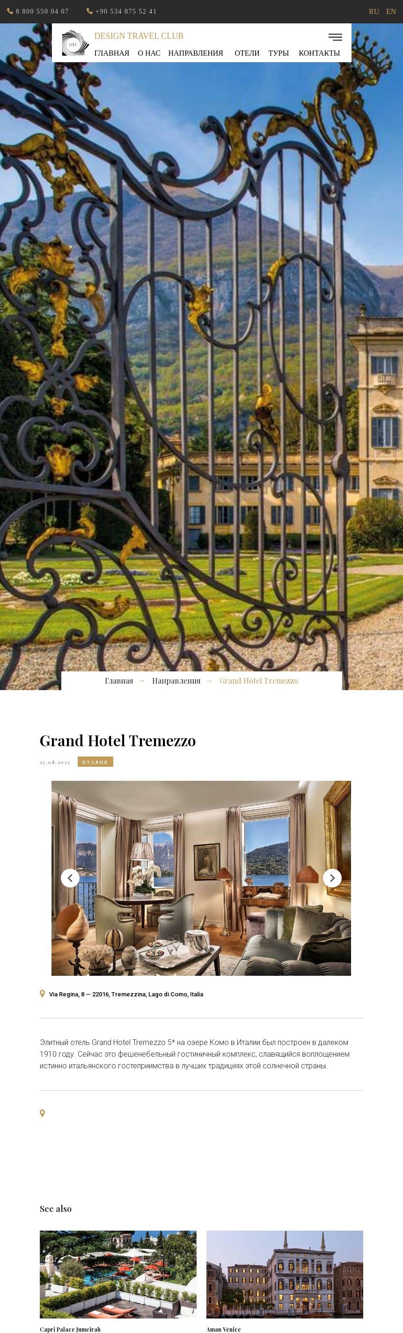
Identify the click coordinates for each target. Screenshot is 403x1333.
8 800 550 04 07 (42, 11)
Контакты (319, 53)
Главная (112, 53)
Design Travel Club (139, 36)
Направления (196, 53)
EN (391, 11)
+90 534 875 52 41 (126, 11)
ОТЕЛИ (247, 53)
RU (374, 11)
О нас (149, 53)
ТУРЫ (279, 53)
